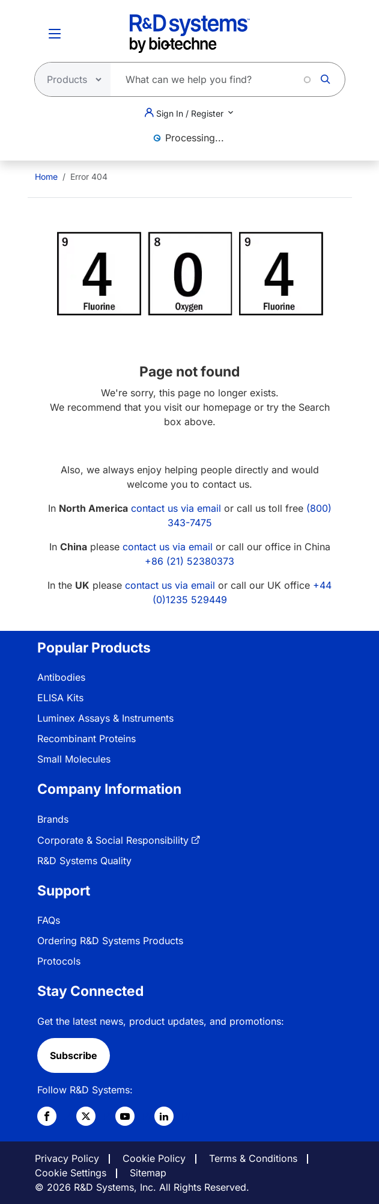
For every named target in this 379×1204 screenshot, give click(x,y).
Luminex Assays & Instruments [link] (105, 718)
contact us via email (176, 508)
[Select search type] (69, 79)
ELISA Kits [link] (60, 698)
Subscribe (73, 1055)
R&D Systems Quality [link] (84, 861)
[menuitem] (46, 176)
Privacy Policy (67, 1158)
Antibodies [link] (61, 677)
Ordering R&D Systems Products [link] (110, 941)
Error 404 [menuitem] (89, 176)
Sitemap (148, 1173)
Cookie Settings (70, 1173)
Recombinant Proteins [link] (86, 739)
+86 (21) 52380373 (189, 561)
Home (46, 176)
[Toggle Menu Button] (54, 33)
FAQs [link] (48, 920)
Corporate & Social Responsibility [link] (113, 840)
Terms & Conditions (253, 1158)
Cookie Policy (154, 1158)
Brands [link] (52, 819)
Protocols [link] (58, 961)
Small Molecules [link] (74, 759)
